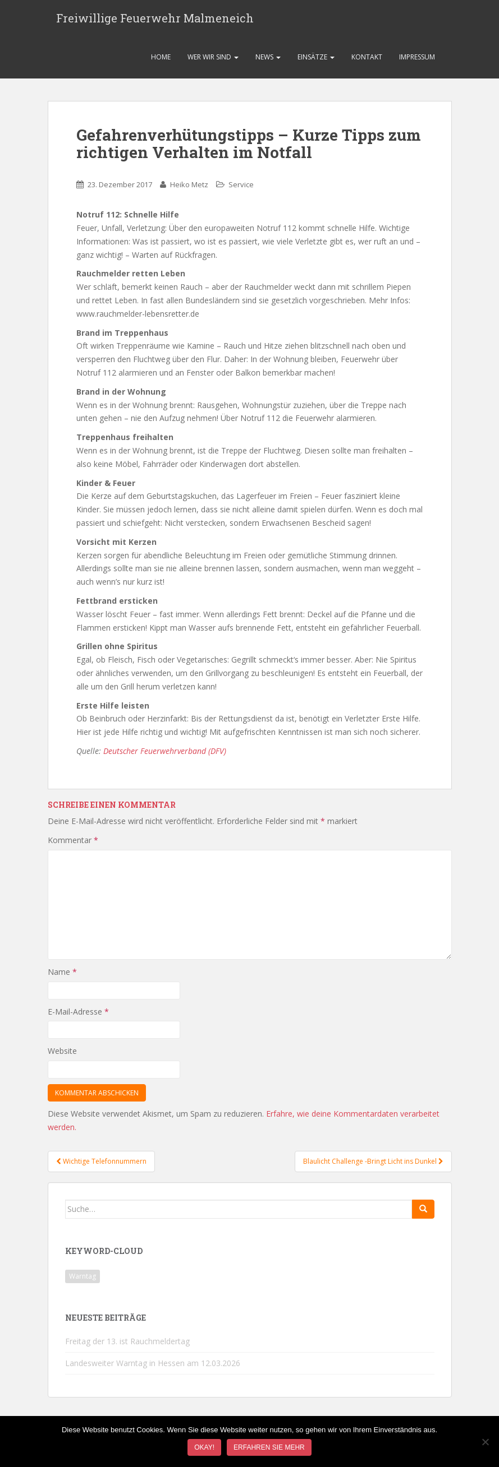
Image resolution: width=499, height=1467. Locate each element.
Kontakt (366, 63)
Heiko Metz (189, 192)
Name (62, 978)
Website (62, 1057)
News (268, 63)
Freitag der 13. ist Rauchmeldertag (127, 1348)
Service (241, 192)
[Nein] (485, 1441)
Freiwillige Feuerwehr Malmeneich (155, 21)
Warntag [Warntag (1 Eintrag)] (82, 1283)
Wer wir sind (213, 63)
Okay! (204, 1447)
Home (161, 63)
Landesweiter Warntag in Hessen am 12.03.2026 (152, 1369)
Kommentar (73, 846)
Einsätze (316, 63)
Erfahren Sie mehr (269, 1447)
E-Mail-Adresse (78, 1018)
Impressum (417, 63)
